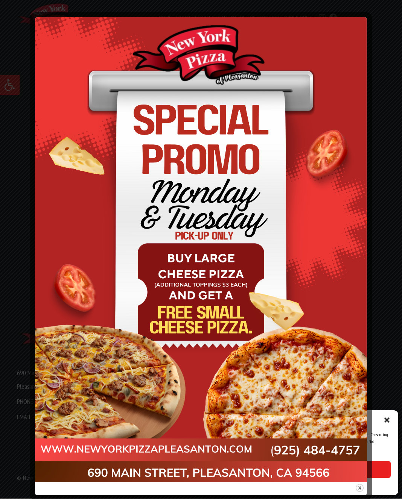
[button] (387, 420)
